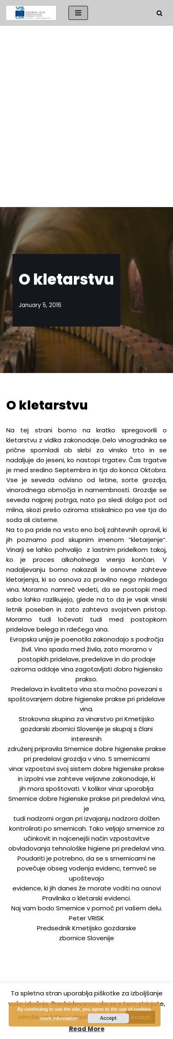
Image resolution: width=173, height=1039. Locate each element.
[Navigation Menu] (78, 13)
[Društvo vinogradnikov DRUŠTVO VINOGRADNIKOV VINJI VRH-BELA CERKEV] (31, 13)
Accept (108, 1018)
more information (59, 1018)
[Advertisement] (86, 116)
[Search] (159, 13)
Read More (87, 1028)
